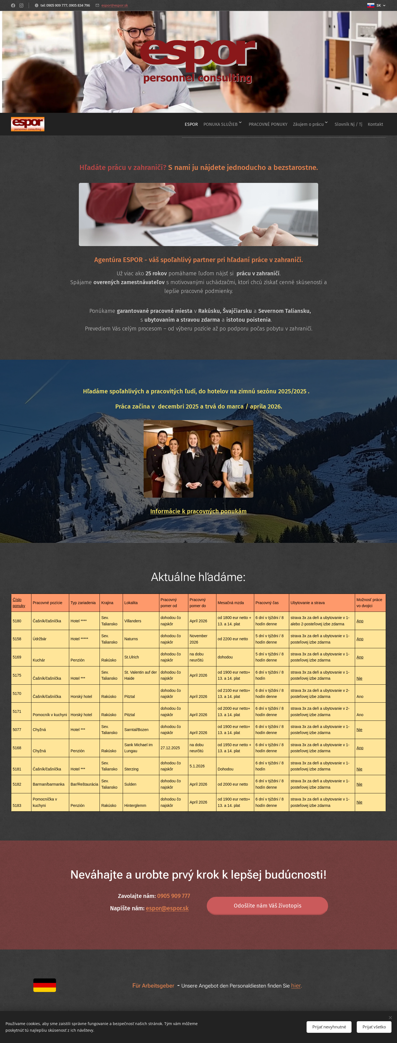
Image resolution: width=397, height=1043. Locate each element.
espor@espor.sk (114, 5)
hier (296, 985)
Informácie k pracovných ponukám (198, 511)
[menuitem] (170, 124)
